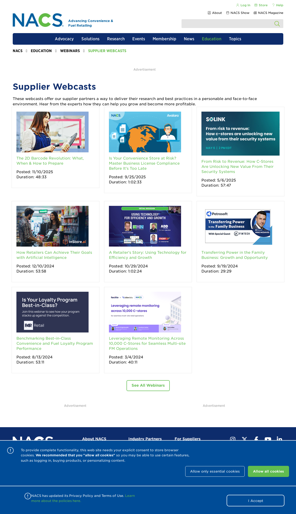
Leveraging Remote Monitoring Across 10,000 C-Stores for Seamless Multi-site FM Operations (147, 343)
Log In (243, 5)
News (189, 38)
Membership (164, 38)
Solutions (90, 38)
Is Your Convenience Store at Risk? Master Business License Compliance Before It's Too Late (144, 163)
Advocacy (64, 38)
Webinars (70, 51)
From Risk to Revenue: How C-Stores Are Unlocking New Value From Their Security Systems (237, 166)
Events (138, 38)
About (214, 13)
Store (261, 5)
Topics (235, 38)
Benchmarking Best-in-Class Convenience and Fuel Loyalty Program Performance (54, 343)
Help (277, 5)
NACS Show (238, 13)
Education (211, 38)
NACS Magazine (268, 13)
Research (116, 38)
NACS (17, 51)
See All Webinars (148, 385)
